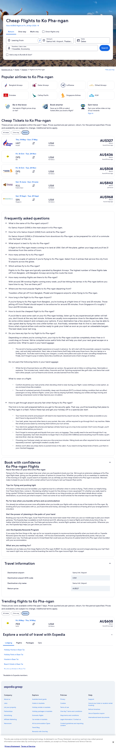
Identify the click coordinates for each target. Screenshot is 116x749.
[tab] (11, 31)
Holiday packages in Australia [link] (42, 711)
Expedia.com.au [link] (7, 70)
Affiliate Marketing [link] (10, 719)
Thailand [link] (24, 70)
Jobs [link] (5, 703)
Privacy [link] (62, 699)
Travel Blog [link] (36, 727)
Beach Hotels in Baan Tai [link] (13, 664)
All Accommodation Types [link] (41, 723)
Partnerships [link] (8, 711)
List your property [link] (10, 707)
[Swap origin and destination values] (40, 40)
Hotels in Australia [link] (38, 703)
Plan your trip (109, 70)
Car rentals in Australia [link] (39, 719)
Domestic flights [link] (37, 715)
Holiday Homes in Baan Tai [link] (14, 650)
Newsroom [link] (8, 723)
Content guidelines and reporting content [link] (71, 724)
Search (104, 48)
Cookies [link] (63, 703)
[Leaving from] (22, 40)
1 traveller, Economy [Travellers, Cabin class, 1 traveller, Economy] (21, 49)
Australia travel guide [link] (39, 699)
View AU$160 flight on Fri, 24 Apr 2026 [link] (22, 25)
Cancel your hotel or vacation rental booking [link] (100, 704)
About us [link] (7, 699)
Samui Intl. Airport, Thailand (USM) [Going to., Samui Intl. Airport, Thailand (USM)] (60, 41)
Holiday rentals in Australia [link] (41, 707)
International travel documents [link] (98, 717)
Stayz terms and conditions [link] (69, 715)
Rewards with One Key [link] (40, 731)
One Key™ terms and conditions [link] (71, 711)
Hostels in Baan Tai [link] (11, 659)
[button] (58, 462)
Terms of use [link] (64, 707)
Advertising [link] (8, 715)
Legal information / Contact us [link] (70, 719)
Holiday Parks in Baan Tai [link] (13, 654)
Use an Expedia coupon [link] (96, 713)
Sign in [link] (90, 113)
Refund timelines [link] (94, 709)
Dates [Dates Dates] (83, 41)
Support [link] (91, 699)
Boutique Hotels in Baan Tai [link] (14, 669)
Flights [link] (17, 70)
